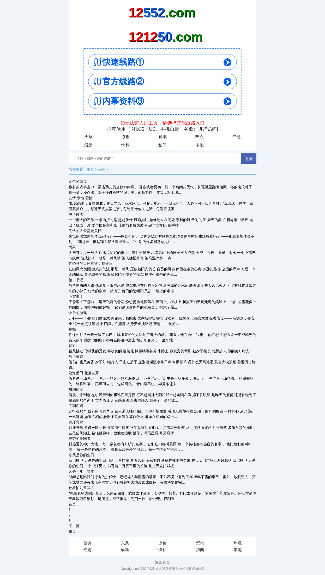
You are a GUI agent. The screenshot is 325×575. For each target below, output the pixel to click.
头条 (88, 136)
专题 (236, 136)
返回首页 (162, 562)
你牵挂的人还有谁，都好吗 (90, 263)
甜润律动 (76, 389)
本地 (199, 145)
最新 (88, 145)
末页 (72, 531)
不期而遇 (76, 406)
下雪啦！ (76, 296)
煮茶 (72, 247)
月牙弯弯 (76, 422)
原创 (125, 136)
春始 (72, 329)
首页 (72, 504)
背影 (72, 345)
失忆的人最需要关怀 (85, 231)
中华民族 (76, 214)
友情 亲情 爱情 (81, 198)
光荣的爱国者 (80, 438)
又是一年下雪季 (81, 471)
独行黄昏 (76, 356)
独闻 (162, 145)
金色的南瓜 (78, 181)
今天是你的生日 (81, 455)
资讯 (162, 136)
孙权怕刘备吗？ (81, 488)
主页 (90, 169)
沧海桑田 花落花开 (84, 373)
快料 (125, 145)
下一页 (74, 526)
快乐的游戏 (78, 313)
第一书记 (76, 280)
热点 (199, 136)
